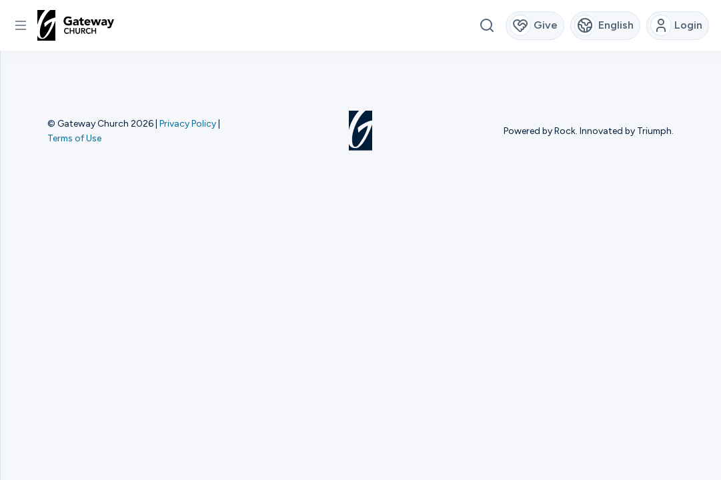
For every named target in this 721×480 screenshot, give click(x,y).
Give (534, 25)
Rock (565, 130)
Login (676, 25)
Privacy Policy (187, 123)
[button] (20, 25)
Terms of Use (74, 138)
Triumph (654, 130)
